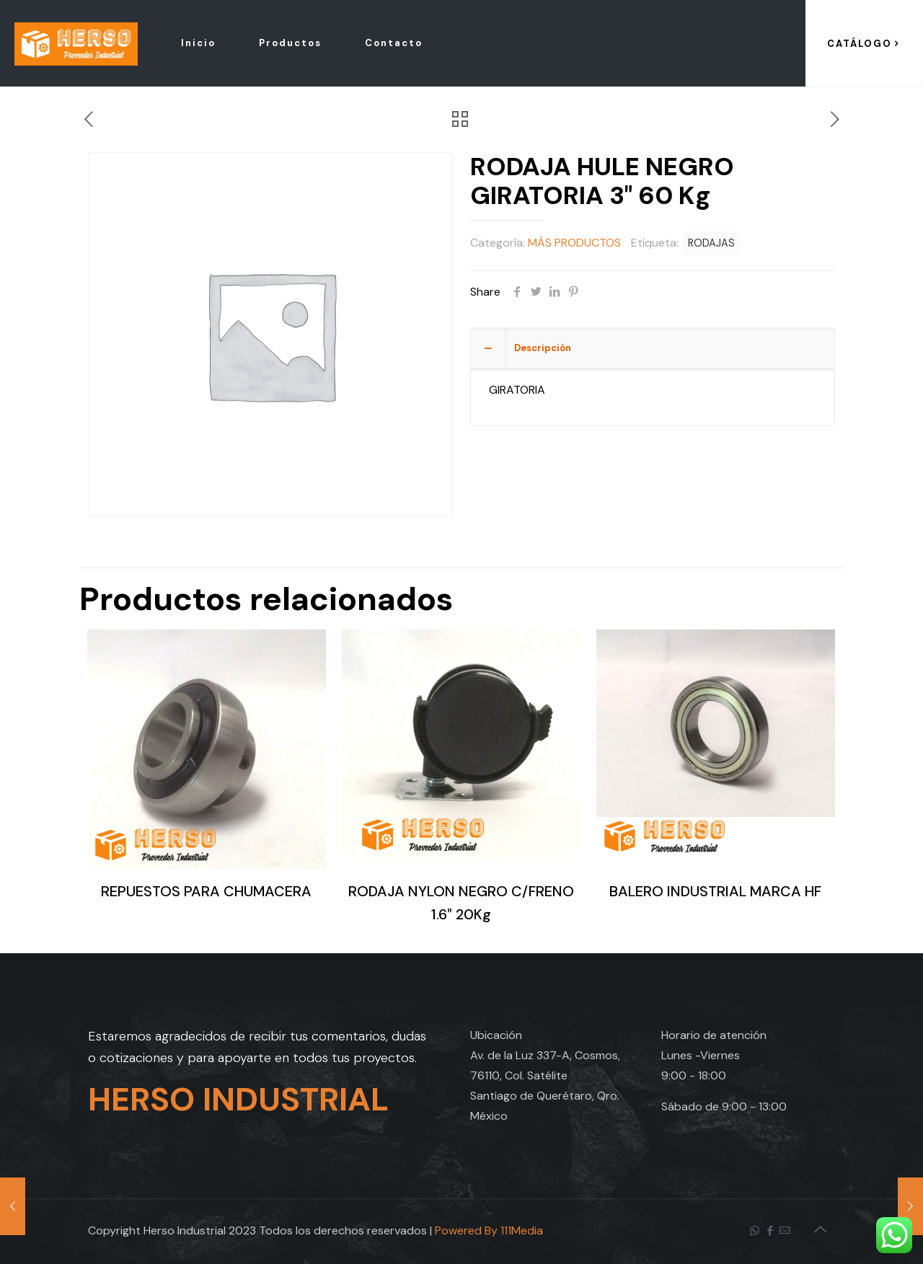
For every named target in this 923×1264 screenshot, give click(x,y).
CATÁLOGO (864, 43)
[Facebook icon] (769, 1231)
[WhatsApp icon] (754, 1231)
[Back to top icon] (820, 1229)
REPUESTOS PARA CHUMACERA (206, 891)
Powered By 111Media (489, 1230)
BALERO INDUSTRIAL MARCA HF (715, 891)
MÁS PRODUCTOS (574, 242)
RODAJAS (711, 243)
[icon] (785, 1231)
